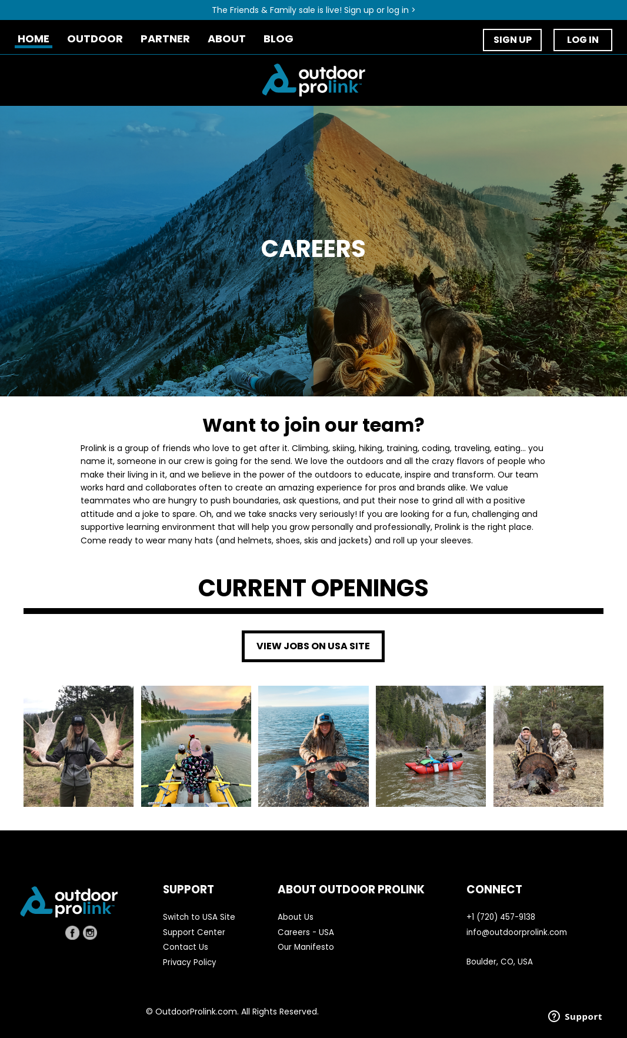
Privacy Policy (189, 962)
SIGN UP (512, 39)
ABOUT (227, 39)
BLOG (279, 39)
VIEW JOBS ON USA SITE (313, 646)
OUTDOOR (95, 39)
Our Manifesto (306, 947)
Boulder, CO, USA (499, 961)
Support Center (194, 932)
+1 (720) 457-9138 (500, 917)
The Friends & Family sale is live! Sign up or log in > (314, 10)
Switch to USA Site (199, 917)
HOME (33, 39)
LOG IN (583, 39)
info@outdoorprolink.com (516, 932)
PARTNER (165, 39)
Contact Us (185, 947)
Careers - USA (306, 932)
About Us (296, 917)
